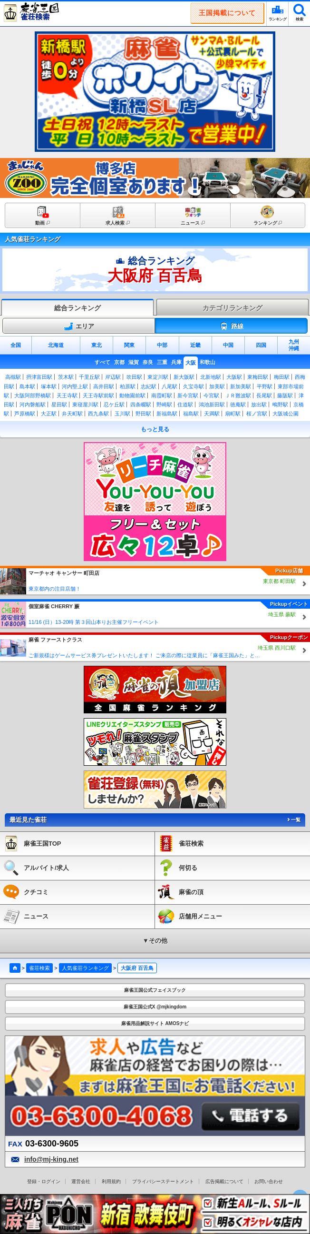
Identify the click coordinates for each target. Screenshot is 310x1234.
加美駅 (217, 386)
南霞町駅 (161, 395)
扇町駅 (233, 413)
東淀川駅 (157, 377)
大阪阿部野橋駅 (32, 395)
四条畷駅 (140, 404)
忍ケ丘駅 (114, 404)
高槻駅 (13, 377)
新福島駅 (166, 413)
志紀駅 (148, 386)
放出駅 (259, 404)
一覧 (293, 819)
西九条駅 (98, 413)
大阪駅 (234, 377)
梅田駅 (282, 377)
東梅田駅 (257, 377)
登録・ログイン (43, 1181)
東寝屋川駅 (85, 404)
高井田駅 (103, 386)
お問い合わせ (268, 1181)
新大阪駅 (184, 377)
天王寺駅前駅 (98, 395)
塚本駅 (49, 386)
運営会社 (80, 1181)
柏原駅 (128, 386)
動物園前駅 (132, 395)
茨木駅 (66, 377)
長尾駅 (264, 395)
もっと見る (155, 429)
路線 (231, 326)
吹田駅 (134, 377)
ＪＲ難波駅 (238, 395)
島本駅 (27, 386)
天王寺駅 (67, 395)
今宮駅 (211, 395)
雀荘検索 (39, 968)
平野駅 (264, 386)
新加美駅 (240, 386)
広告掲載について (224, 1181)
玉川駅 (122, 413)
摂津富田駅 (39, 377)
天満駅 (212, 413)
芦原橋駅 (24, 413)
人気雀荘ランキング (85, 968)
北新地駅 (210, 377)
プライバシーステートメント (163, 1181)
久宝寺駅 (193, 386)
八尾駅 (169, 386)
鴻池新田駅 (212, 404)
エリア (79, 326)
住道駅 (185, 404)
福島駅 (191, 413)
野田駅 (143, 413)
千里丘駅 (89, 377)
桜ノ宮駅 (256, 413)
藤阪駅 (285, 395)
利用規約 (111, 1181)
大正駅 (49, 413)
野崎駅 (164, 404)
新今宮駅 (187, 395)
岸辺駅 (113, 377)
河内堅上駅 (75, 386)
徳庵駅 (238, 404)
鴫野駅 (280, 404)
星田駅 (59, 404)
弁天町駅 (72, 413)
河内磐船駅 (32, 404)
